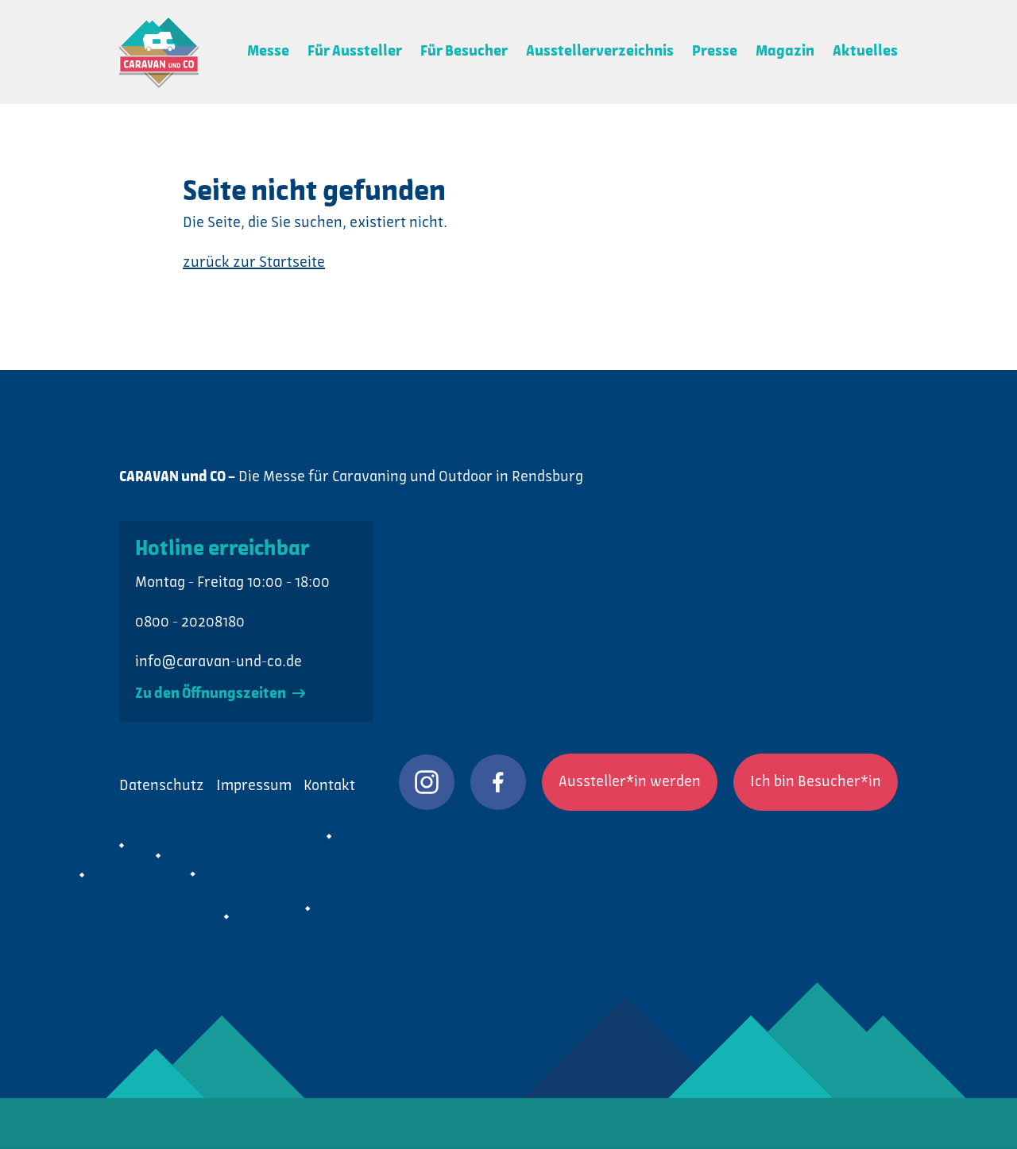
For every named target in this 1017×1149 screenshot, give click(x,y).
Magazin (785, 52)
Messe (268, 52)
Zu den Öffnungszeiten (220, 694)
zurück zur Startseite (254, 263)
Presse (714, 52)
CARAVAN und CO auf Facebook (498, 782)
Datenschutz (161, 786)
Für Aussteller (354, 52)
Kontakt (329, 786)
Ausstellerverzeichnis (600, 52)
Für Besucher (464, 52)
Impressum (254, 786)
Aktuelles (865, 52)
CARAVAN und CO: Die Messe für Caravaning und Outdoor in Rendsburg (159, 52)
